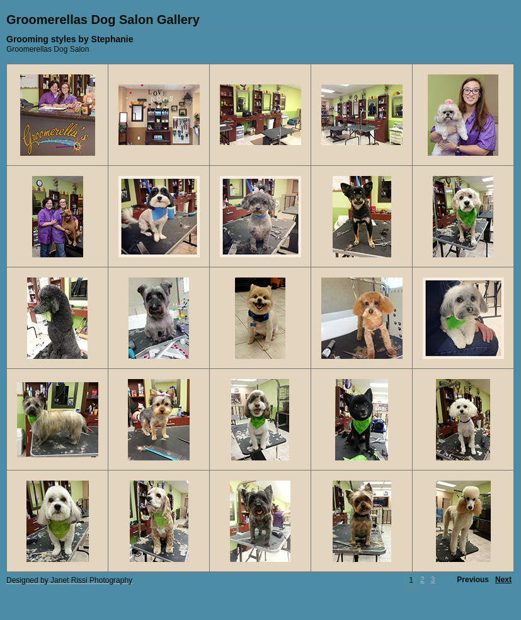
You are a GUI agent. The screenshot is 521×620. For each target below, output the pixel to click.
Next (503, 579)
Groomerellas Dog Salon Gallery (103, 19)
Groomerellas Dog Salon (47, 49)
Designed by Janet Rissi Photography (69, 580)
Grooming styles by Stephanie (70, 39)
